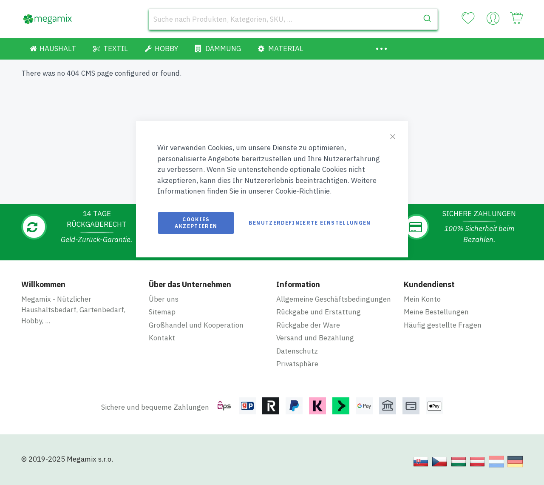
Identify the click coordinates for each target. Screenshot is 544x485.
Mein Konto (422, 299)
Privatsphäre (297, 363)
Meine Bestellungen (436, 312)
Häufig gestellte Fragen (443, 325)
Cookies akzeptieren (196, 222)
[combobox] (293, 19)
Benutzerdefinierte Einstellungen (310, 223)
